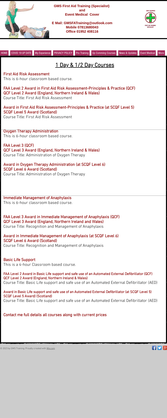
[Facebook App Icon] (154, 348)
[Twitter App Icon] (159, 348)
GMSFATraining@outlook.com (88, 23)
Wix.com (51, 348)
